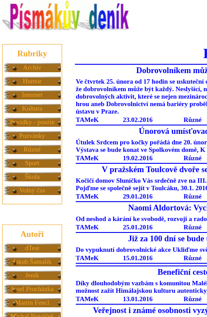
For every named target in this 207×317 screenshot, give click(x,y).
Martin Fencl (32, 302)
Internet (32, 94)
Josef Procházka (32, 288)
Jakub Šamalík (32, 261)
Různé (32, 149)
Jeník (32, 275)
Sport (32, 162)
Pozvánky (32, 135)
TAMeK (87, 119)
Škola (32, 176)
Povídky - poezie (32, 121)
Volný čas (32, 190)
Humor (32, 81)
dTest (32, 247)
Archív (32, 67)
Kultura (32, 108)
